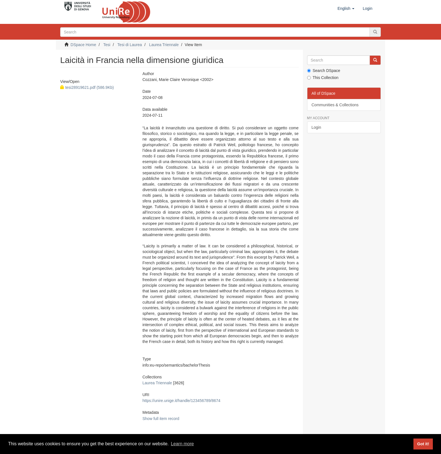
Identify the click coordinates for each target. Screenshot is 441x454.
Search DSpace (323, 70)
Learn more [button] (182, 443)
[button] (346, 8)
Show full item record (160, 418)
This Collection (323, 77)
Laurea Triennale (164, 44)
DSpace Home (83, 44)
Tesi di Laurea (129, 44)
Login (316, 127)
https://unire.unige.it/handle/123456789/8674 (181, 400)
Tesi (106, 44)
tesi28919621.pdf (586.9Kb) (87, 87)
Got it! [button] (423, 444)
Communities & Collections (335, 105)
